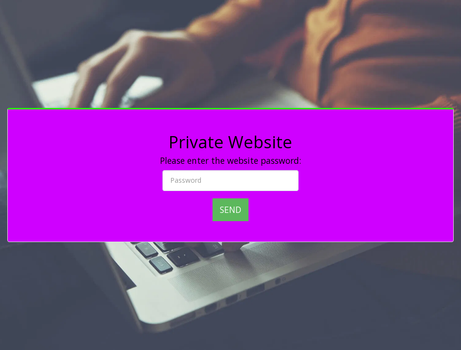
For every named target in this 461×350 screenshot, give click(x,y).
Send (230, 209)
